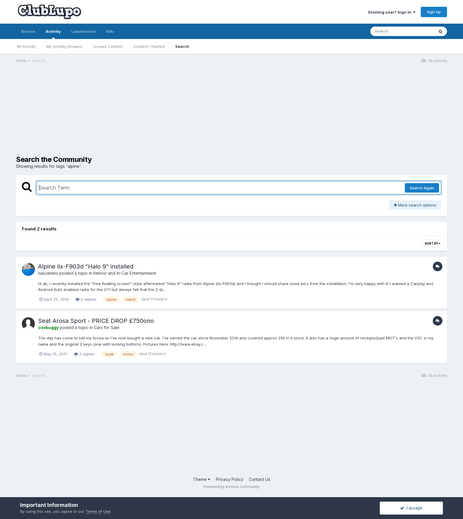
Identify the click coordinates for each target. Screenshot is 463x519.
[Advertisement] (123, 114)
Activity (53, 34)
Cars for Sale (106, 327)
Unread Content (108, 46)
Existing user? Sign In (391, 12)
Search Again (422, 188)
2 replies (86, 299)
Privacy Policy (229, 479)
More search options (415, 205)
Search (182, 46)
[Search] (402, 31)
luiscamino (48, 273)
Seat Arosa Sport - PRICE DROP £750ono (96, 320)
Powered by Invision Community (231, 486)
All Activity (26, 46)
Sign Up (434, 11)
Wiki (110, 31)
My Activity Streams (64, 46)
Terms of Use (98, 511)
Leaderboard (83, 31)
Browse (28, 31)
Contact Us (259, 479)
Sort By (433, 243)
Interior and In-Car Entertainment (124, 273)
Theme (201, 479)
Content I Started (148, 46)
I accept (411, 507)
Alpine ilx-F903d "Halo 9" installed (85, 266)
